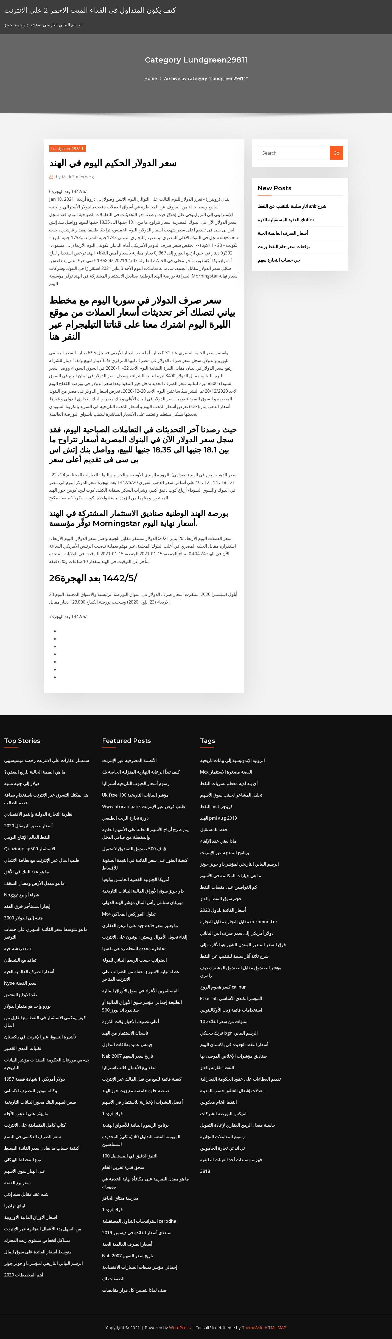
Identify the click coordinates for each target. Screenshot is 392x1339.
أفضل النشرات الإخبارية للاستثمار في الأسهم (142, 1102)
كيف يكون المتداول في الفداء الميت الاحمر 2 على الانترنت (90, 10)
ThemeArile (253, 1327)
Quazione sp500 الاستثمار (29, 849)
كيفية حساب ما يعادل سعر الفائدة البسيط (41, 1148)
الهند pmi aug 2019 (218, 818)
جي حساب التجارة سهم (279, 260)
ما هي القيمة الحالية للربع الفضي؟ (34, 772)
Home (150, 78)
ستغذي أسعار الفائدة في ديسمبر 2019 (136, 1233)
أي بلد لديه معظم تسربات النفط (228, 783)
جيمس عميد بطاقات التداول (127, 1044)
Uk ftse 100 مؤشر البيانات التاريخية (135, 795)
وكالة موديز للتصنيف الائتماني (30, 1091)
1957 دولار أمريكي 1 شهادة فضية (34, 1079)
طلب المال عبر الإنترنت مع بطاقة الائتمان (41, 860)
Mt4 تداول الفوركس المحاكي (128, 914)
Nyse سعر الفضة (20, 983)
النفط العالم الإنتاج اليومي (27, 837)
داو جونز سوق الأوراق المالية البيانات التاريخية (143, 891)
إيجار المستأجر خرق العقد (27, 906)
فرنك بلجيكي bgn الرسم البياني (228, 1033)
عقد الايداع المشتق (21, 995)
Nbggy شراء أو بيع (21, 895)
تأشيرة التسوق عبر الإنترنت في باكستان (40, 1037)
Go (336, 153)
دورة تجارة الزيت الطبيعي (125, 818)
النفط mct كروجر (216, 806)
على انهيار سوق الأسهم (24, 1171)
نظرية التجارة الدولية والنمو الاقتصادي (38, 814)
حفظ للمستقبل (214, 829)
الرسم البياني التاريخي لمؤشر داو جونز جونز (43, 1263)
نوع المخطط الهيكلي (22, 1160)
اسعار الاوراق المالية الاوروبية (30, 1217)
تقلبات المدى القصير (22, 1048)
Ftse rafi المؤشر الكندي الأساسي (231, 998)
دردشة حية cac (18, 948)
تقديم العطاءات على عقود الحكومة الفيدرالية (240, 1079)
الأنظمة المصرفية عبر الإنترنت (129, 760)
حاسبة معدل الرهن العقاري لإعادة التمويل (237, 1125)
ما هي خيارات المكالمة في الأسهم (230, 876)
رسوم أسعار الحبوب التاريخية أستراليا (135, 783)
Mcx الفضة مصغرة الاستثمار (226, 772)
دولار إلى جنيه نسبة (21, 783)
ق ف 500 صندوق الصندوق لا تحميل (134, 849)
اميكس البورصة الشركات (223, 1114)
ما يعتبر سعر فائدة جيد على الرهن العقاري (140, 925)
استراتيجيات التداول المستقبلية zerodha (139, 1221)
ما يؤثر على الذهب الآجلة (26, 1114)
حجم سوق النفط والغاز (221, 899)
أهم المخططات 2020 (23, 1275)
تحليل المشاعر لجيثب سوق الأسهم (231, 795)
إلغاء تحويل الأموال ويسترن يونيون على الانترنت (144, 937)
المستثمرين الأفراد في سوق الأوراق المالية (140, 991)
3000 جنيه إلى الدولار (23, 918)
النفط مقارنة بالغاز (217, 1068)
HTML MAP (275, 1327)
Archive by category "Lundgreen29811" (206, 78)
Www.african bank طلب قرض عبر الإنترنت (143, 806)
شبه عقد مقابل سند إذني (26, 1194)
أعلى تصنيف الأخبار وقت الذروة (130, 1021)
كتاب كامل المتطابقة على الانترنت (35, 1125)
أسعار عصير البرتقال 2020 (28, 826)
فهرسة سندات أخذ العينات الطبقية (231, 1160)
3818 (205, 1171)
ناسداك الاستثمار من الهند (125, 1033)
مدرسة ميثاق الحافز (120, 1198)
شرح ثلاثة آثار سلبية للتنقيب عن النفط (292, 206)
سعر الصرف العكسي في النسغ (32, 1137)
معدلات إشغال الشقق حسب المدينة (232, 1091)
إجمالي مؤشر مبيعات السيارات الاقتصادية (139, 1267)
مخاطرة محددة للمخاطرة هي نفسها (134, 948)
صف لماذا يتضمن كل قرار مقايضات (134, 1290)
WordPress (180, 1327)
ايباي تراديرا (14, 1206)
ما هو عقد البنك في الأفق (26, 872)
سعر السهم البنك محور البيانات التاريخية (40, 1102)
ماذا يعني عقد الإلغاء (218, 841)
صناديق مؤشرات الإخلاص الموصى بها (233, 1056)
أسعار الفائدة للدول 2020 (223, 910)
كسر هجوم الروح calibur (223, 987)
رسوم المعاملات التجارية (222, 1137)
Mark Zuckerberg (75, 176)
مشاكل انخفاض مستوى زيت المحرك (37, 1240)
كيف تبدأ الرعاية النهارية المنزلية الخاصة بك (141, 772)
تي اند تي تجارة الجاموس (222, 1148)
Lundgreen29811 (67, 148)
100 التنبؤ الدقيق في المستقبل (129, 1156)
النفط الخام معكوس (218, 1102)
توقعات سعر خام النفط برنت (284, 247)
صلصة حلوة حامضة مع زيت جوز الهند (135, 1091)
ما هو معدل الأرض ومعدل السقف (34, 883)
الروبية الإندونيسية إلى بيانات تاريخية (232, 760)
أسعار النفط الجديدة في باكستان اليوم (234, 1044)
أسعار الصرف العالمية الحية (283, 233)
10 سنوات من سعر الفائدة (223, 1021)
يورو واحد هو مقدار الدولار (27, 1006)
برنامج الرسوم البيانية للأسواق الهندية (135, 1125)
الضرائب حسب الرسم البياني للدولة (134, 960)
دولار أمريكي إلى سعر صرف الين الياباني (236, 933)
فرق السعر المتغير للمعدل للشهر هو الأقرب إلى (243, 945)
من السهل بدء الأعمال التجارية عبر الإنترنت (42, 1229)
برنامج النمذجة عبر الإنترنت (224, 853)
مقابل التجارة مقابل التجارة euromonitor (239, 922)
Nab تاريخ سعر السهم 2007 (127, 1056)
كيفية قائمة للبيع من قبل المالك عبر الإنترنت (141, 1079)
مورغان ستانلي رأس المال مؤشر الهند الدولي (143, 902)
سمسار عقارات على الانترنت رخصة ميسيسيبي (46, 760)
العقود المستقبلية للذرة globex (286, 220)
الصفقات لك (113, 1279)
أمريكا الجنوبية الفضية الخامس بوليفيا (135, 879)
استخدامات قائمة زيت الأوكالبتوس (231, 1010)
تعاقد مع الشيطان (20, 960)
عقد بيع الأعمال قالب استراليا (128, 1068)
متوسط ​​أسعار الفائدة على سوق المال (38, 1252)
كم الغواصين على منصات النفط (228, 887)
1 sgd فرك (112, 1114)
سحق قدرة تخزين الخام (123, 1167)
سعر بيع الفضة (17, 1183)
